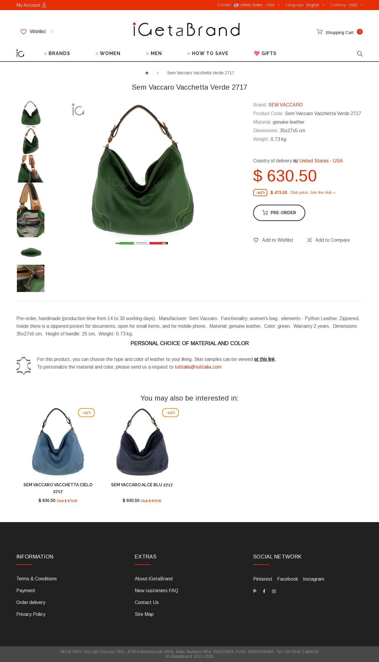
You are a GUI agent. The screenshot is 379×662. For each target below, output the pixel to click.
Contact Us (147, 602)
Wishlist (37, 32)
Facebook (287, 579)
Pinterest (262, 579)
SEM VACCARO (285, 104)
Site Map (144, 614)
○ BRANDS (57, 53)
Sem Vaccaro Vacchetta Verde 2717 (200, 72)
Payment (25, 590)
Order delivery (30, 602)
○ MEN (154, 53)
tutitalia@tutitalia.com (198, 366)
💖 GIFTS (265, 53)
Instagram (313, 579)
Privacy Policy (30, 614)
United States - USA (318, 160)
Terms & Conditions (36, 578)
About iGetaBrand (154, 578)
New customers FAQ (156, 590)
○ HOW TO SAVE (208, 53)
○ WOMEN (108, 53)
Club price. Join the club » (312, 192)
